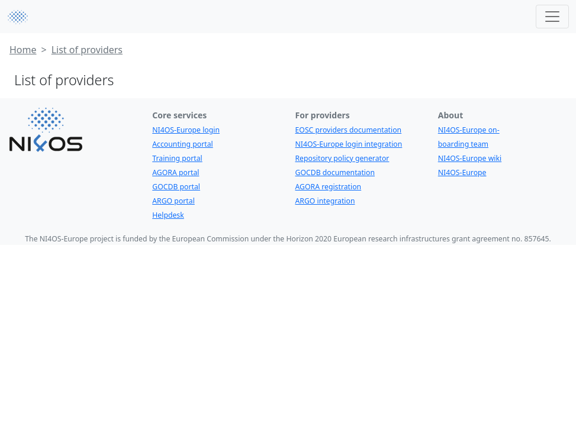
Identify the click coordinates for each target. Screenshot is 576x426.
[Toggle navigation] (552, 16)
